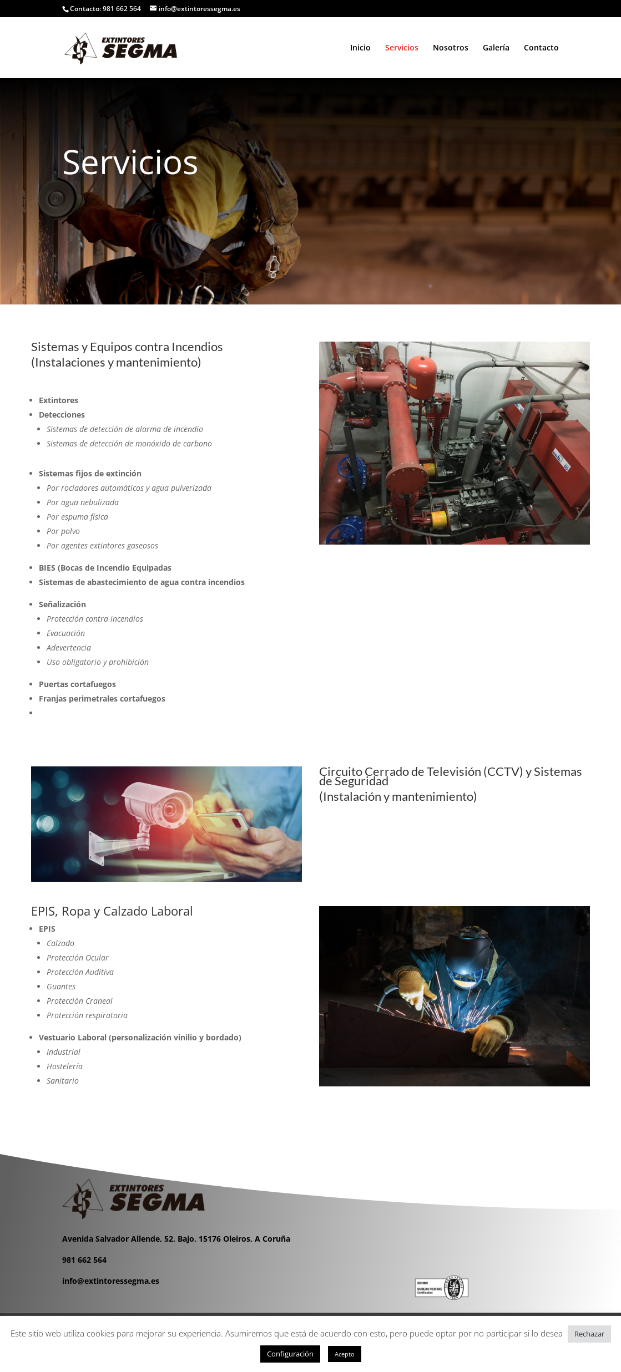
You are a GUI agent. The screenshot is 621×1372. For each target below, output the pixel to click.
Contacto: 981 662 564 (105, 8)
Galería (496, 48)
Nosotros (450, 48)
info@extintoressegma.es (110, 1281)
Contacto (541, 48)
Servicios (401, 48)
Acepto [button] (345, 1354)
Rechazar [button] (589, 1334)
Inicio (360, 48)
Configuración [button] (290, 1354)
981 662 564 (84, 1259)
